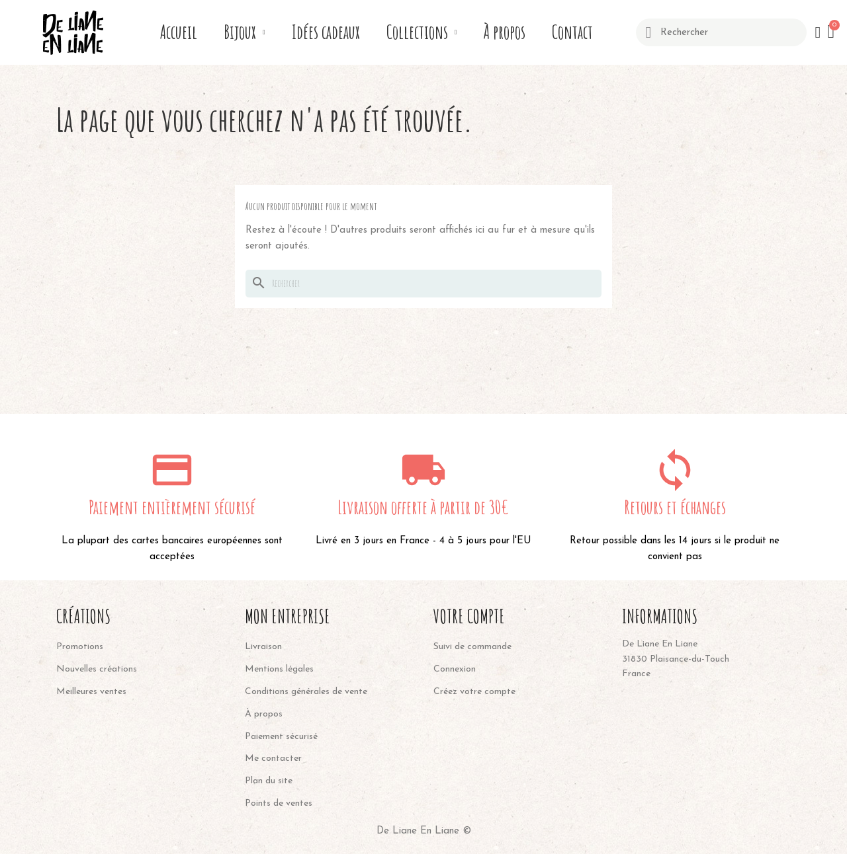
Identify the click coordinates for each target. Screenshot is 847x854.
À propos (504, 32)
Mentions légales (279, 669)
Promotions (79, 647)
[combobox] (720, 32)
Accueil (178, 32)
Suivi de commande (472, 647)
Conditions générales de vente (306, 692)
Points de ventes (278, 803)
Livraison (263, 647)
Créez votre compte (474, 692)
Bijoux (244, 32)
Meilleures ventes (91, 692)
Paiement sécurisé (281, 737)
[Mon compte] (817, 32)
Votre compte (469, 616)
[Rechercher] (423, 283)
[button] (831, 32)
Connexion (454, 669)
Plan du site (268, 781)
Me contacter (273, 758)
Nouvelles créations (96, 669)
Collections (421, 32)
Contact (572, 32)
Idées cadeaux (326, 32)
